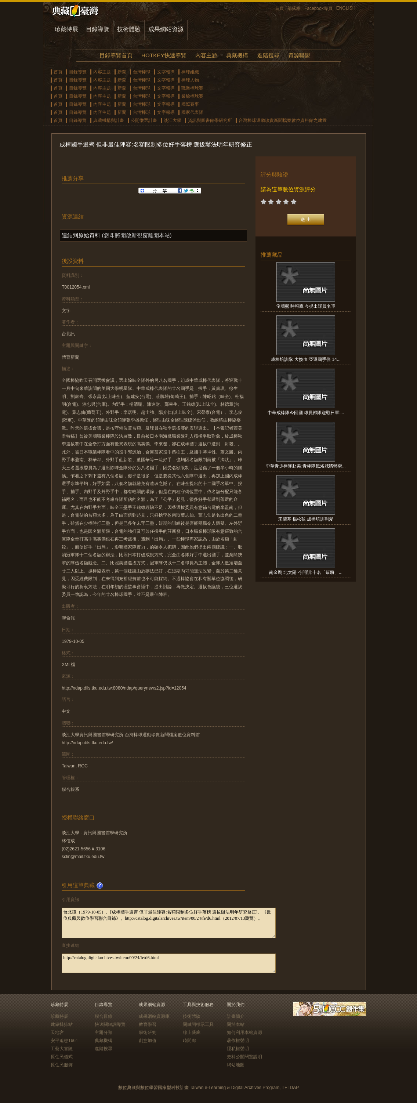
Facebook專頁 (318, 8)
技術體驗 (129, 29)
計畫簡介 (235, 1016)
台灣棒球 (142, 72)
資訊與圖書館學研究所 (210, 120)
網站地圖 (235, 1064)
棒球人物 (190, 80)
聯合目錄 (103, 1016)
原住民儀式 (62, 1056)
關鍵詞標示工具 (198, 1024)
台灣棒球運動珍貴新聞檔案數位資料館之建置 (283, 120)
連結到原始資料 (81, 235)
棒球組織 (190, 72)
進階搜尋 (268, 55)
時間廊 (189, 1040)
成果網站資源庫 (154, 1016)
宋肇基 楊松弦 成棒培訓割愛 (306, 519)
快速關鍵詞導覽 (110, 1024)
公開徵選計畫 (144, 120)
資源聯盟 (299, 55)
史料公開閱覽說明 (244, 1056)
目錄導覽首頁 (116, 55)
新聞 (121, 72)
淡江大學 (172, 120)
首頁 (279, 8)
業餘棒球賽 (192, 96)
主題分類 (103, 1032)
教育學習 (147, 1024)
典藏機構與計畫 (108, 120)
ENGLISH (346, 8)
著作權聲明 (238, 1040)
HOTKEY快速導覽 (163, 55)
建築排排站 (62, 1024)
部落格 (294, 8)
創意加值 (147, 1040)
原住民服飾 (62, 1064)
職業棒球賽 (192, 88)
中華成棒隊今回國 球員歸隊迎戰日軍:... (306, 412)
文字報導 (166, 72)
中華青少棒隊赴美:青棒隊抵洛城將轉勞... (305, 466)
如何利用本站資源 (244, 1032)
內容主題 (206, 55)
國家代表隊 (192, 112)
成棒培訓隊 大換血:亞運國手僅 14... (305, 359)
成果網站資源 (166, 29)
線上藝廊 (191, 1032)
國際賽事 (190, 104)
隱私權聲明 (238, 1048)
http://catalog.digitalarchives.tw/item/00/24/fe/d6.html (169, 963)
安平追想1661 (64, 1040)
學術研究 (147, 1032)
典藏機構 (237, 55)
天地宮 (57, 1032)
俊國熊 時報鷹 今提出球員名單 (306, 306)
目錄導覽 (97, 29)
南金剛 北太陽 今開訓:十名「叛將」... (305, 572)
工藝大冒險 (62, 1048)
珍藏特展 (66, 29)
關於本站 (235, 1024)
